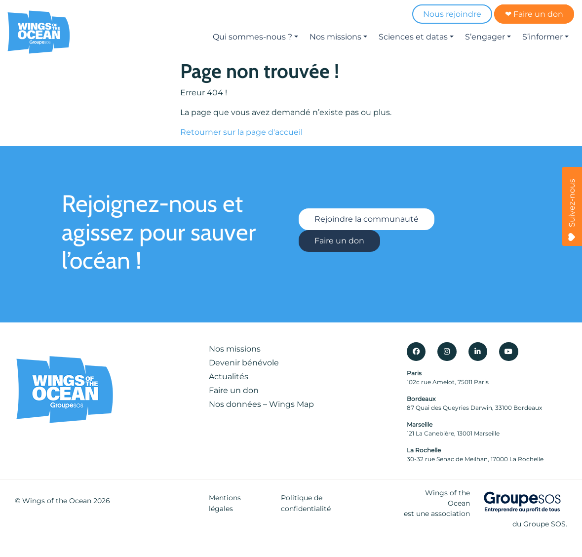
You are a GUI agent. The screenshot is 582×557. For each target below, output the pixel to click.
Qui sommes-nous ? (252, 36)
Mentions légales (225, 503)
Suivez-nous (572, 210)
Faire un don (339, 240)
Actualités (228, 376)
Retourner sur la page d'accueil (241, 132)
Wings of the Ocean (56, 500)
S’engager (485, 36)
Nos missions (335, 36)
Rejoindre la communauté (366, 219)
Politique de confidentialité (306, 503)
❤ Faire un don (534, 14)
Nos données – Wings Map (261, 404)
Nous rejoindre (452, 14)
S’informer (542, 36)
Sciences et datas (413, 36)
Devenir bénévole (244, 362)
